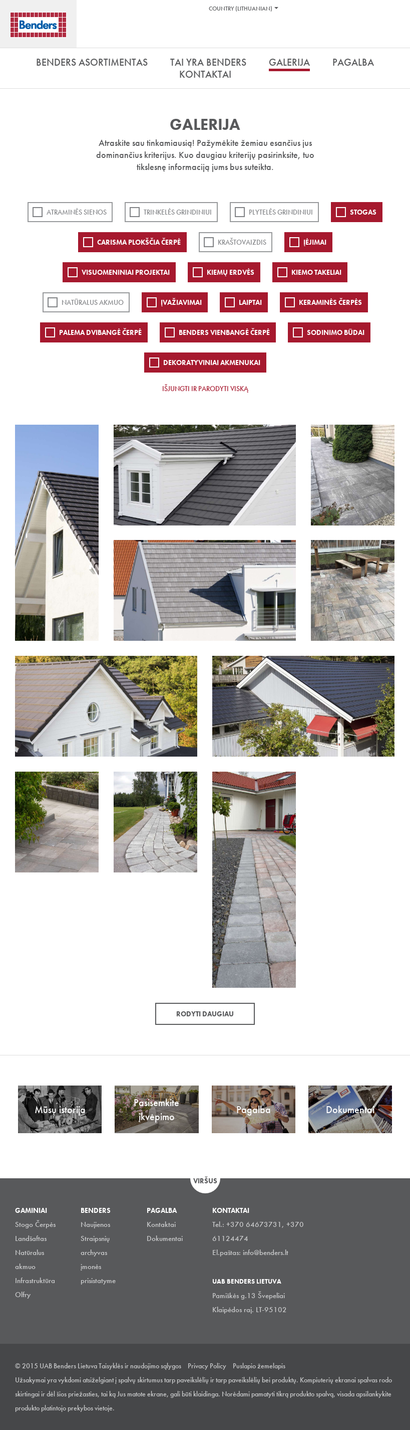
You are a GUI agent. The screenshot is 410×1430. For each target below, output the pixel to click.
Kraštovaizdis (242, 242)
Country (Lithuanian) (240, 9)
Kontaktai (161, 1224)
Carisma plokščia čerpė (139, 242)
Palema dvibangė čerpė (100, 332)
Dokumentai (165, 1238)
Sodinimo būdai (335, 332)
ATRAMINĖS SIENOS (77, 212)
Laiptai (250, 302)
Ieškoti (395, 35)
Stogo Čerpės (35, 1224)
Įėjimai (314, 242)
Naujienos (95, 1224)
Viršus (205, 1180)
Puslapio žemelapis (259, 1365)
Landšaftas (31, 1238)
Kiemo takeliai (316, 272)
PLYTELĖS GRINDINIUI (281, 212)
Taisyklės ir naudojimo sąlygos (140, 1365)
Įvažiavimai (181, 302)
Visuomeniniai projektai (126, 272)
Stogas (363, 212)
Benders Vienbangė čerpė (224, 332)
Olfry (23, 1295)
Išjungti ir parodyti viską (205, 388)
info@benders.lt (265, 1252)
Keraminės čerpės (330, 302)
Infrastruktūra (35, 1281)
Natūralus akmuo (93, 302)
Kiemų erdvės (230, 272)
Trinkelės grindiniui (178, 212)
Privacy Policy (207, 1365)
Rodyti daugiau (205, 1013)
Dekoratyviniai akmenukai (211, 362)
